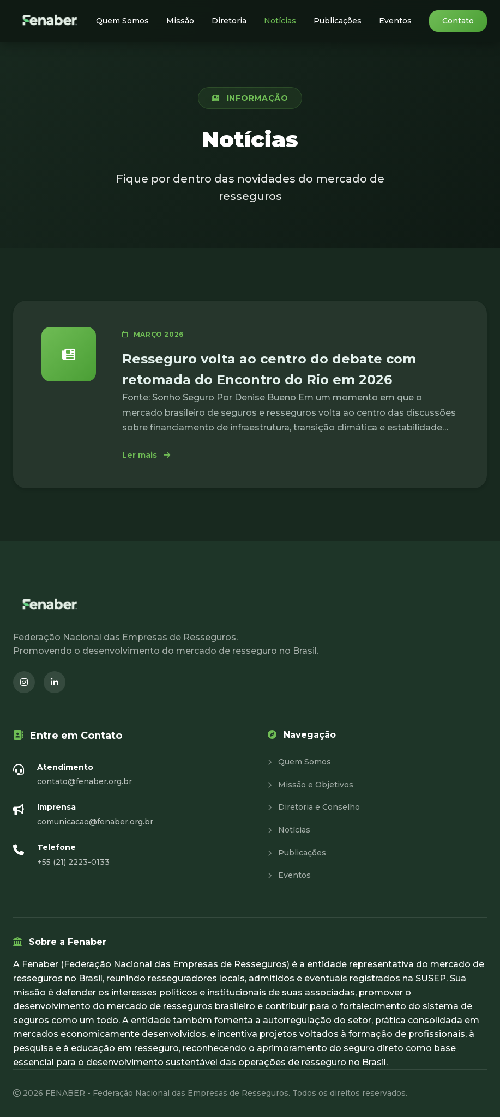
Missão (180, 21)
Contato (458, 21)
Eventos (395, 21)
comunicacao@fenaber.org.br (95, 822)
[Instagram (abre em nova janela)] (24, 682)
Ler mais (146, 455)
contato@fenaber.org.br (84, 781)
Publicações (338, 21)
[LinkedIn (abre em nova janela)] (54, 682)
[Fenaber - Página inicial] (50, 21)
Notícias (280, 21)
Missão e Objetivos (310, 785)
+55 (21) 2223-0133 (73, 862)
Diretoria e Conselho (314, 807)
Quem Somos (122, 21)
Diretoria (229, 21)
